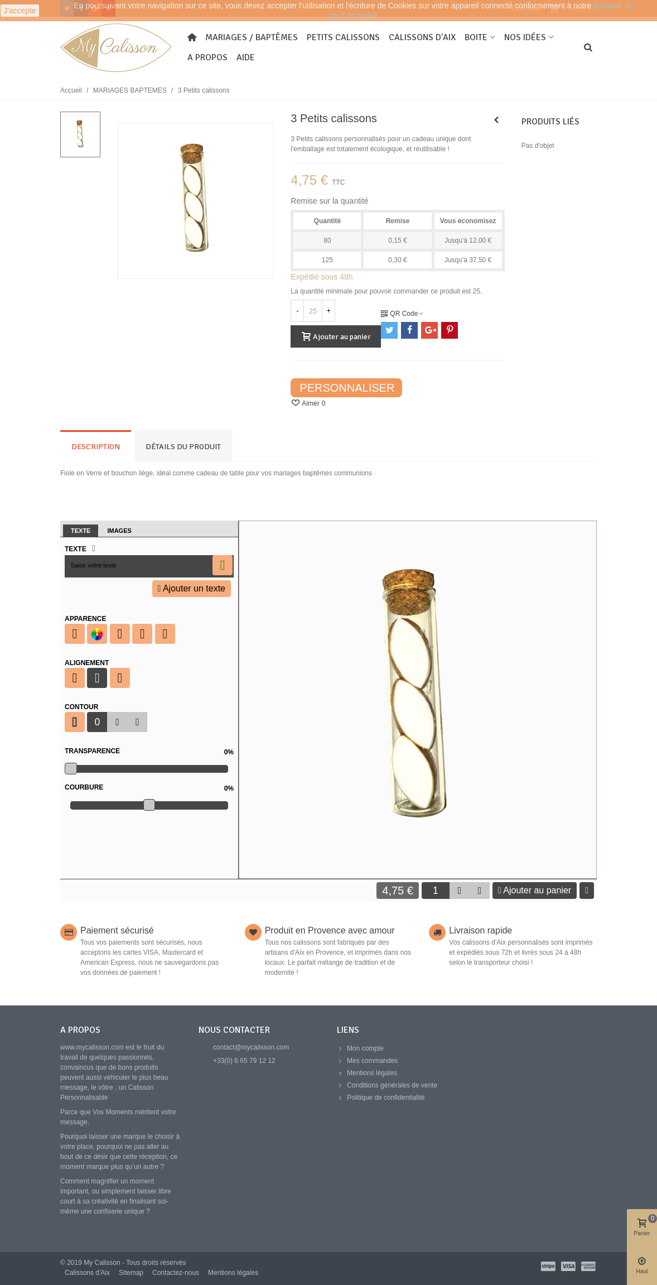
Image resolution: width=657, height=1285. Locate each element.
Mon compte (360, 1048)
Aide (245, 57)
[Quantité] (312, 311)
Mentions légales (367, 1073)
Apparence (85, 619)
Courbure (149, 787)
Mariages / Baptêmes (251, 37)
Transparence (149, 751)
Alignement (87, 663)
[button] (137, 722)
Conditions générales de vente (387, 1085)
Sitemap (131, 1273)
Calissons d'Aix (422, 37)
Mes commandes (367, 1061)
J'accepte (19, 10)
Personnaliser (346, 388)
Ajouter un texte (191, 588)
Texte (80, 530)
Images (119, 530)
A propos (207, 57)
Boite (476, 37)
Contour (81, 707)
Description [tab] (95, 446)
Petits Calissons (343, 37)
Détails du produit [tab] (183, 446)
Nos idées (525, 37)
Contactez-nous (175, 1273)
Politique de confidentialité (380, 1098)
